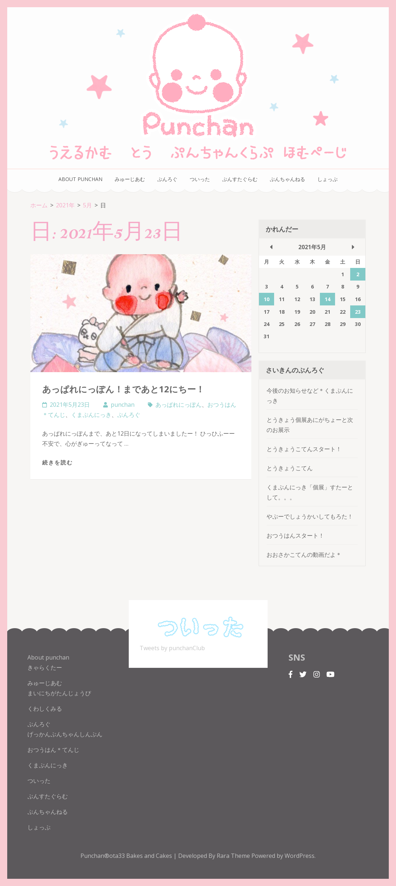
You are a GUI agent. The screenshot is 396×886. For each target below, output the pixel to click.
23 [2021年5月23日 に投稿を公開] (358, 311)
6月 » (353, 247)
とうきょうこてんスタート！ (304, 449)
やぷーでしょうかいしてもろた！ (310, 516)
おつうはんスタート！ (295, 535)
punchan (123, 405)
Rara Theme (234, 856)
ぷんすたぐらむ (240, 179)
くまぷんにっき (91, 415)
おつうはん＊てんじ (53, 750)
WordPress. (300, 856)
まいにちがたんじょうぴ (59, 693)
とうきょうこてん (290, 468)
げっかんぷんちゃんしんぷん (64, 734)
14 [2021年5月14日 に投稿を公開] (327, 299)
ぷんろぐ (167, 179)
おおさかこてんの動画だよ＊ (304, 555)
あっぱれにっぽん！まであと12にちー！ (123, 389)
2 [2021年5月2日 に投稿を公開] (357, 274)
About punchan (80, 179)
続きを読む (57, 462)
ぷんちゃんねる (287, 179)
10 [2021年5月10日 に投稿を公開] (266, 299)
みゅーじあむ (130, 179)
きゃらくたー (44, 667)
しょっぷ (327, 179)
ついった (200, 179)
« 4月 (271, 247)
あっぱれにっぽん (178, 405)
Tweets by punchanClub (172, 648)
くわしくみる (44, 709)
